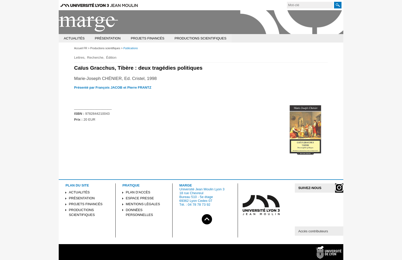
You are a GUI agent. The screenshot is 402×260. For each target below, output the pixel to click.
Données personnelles (139, 212)
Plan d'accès (138, 192)
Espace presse (140, 198)
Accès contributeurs (313, 231)
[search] (310, 5)
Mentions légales (143, 204)
